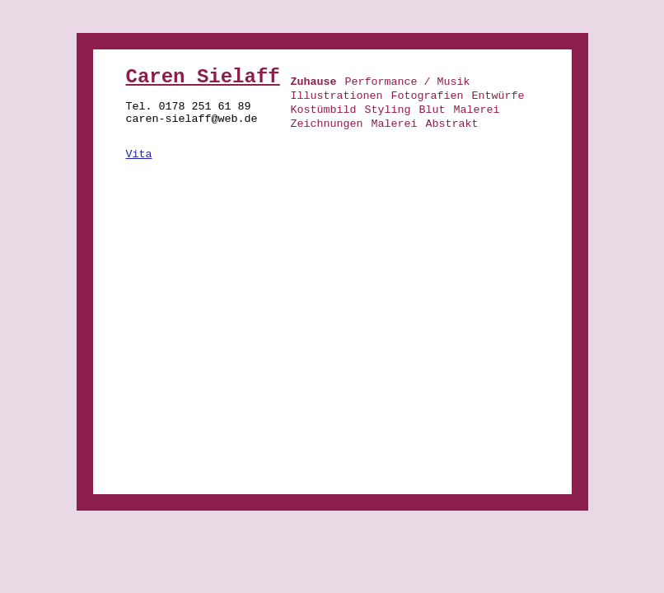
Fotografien (426, 96)
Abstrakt (451, 124)
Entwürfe (497, 96)
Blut (432, 110)
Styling (387, 110)
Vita (139, 154)
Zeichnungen (327, 124)
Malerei (476, 110)
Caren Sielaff (203, 77)
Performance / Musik (407, 82)
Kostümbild (324, 110)
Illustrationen (337, 96)
